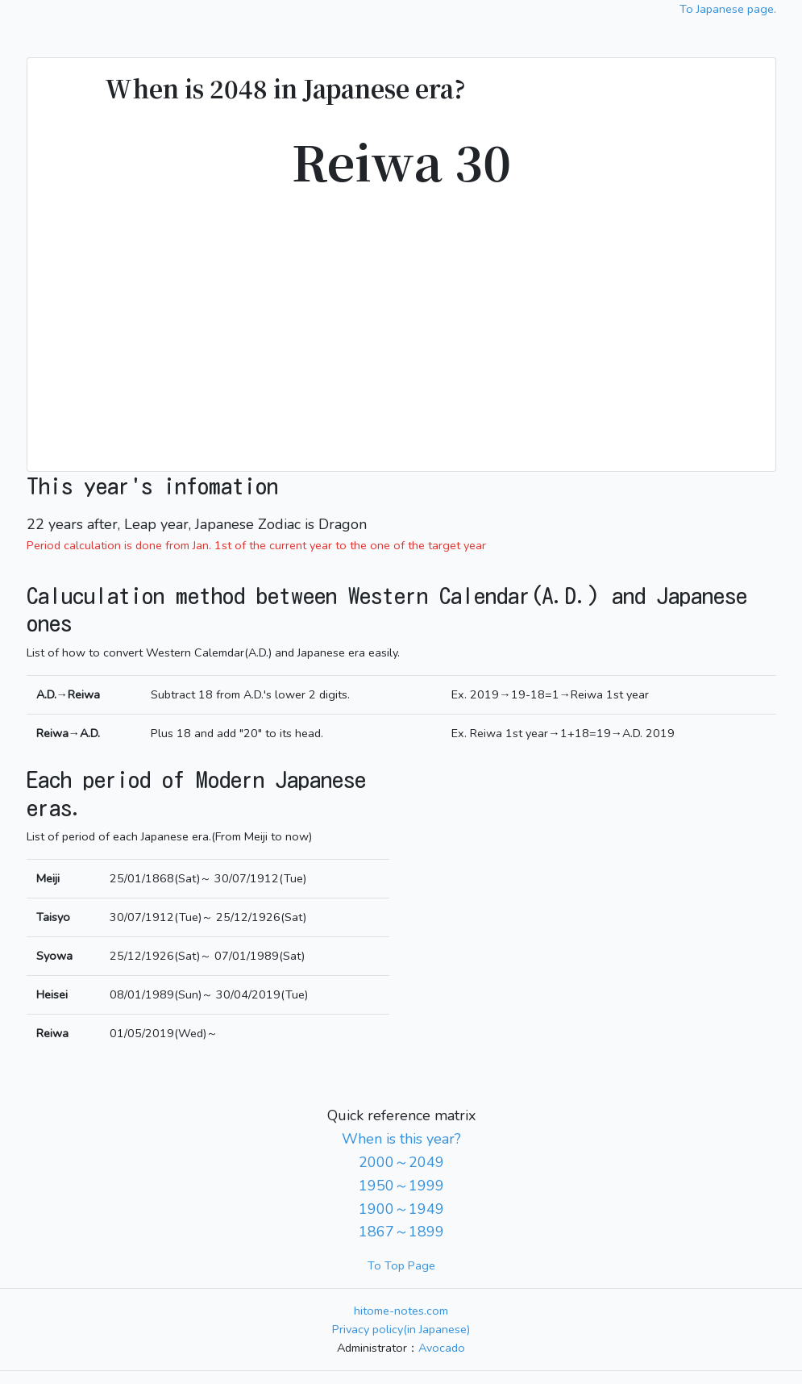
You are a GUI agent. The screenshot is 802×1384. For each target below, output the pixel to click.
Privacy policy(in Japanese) (401, 1329)
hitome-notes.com (401, 1311)
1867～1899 (401, 1231)
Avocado (441, 1348)
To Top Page (401, 1265)
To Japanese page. (727, 9)
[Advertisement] (401, 320)
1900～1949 (401, 1209)
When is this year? (401, 1138)
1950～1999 (401, 1185)
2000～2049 (401, 1162)
